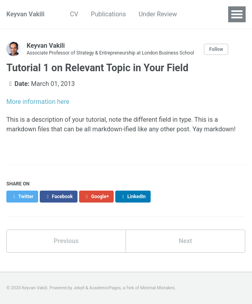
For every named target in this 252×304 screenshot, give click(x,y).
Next (185, 241)
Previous (66, 241)
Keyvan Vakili (25, 14)
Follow (216, 49)
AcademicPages (105, 287)
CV (74, 14)
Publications (108, 14)
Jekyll (78, 287)
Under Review (158, 14)
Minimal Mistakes (157, 287)
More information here (38, 101)
